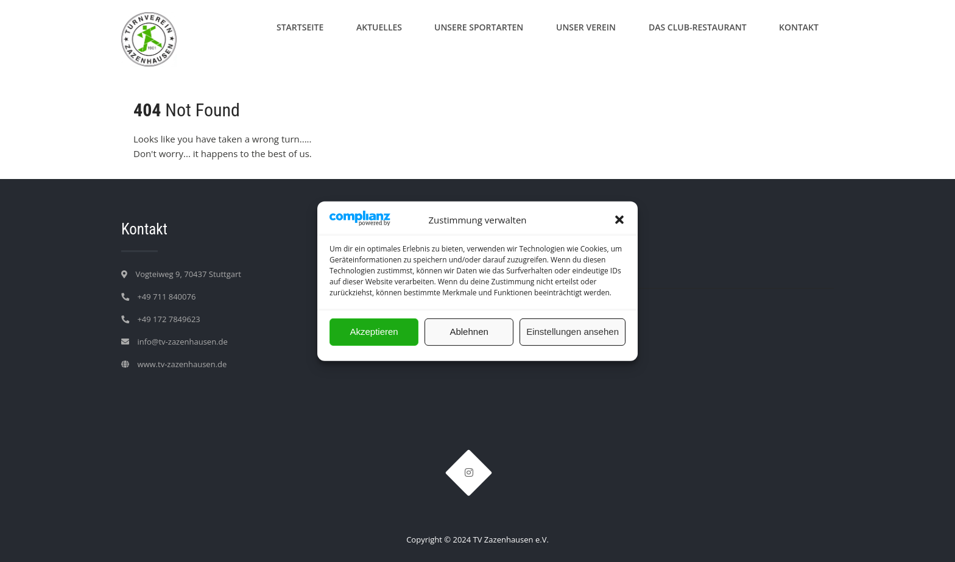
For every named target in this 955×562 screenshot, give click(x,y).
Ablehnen (468, 331)
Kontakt (799, 27)
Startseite (300, 27)
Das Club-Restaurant (698, 27)
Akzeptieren (374, 331)
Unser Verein (586, 27)
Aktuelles (379, 27)
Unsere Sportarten (478, 27)
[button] (619, 220)
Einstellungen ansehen (572, 331)
